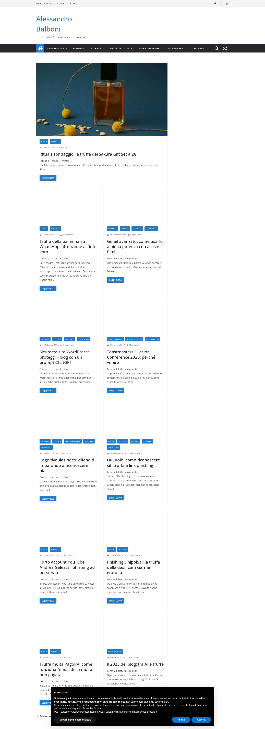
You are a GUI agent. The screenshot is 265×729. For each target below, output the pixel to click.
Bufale (44, 141)
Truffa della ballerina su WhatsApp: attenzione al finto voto (68, 246)
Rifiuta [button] (181, 719)
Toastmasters (152, 339)
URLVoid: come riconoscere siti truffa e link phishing (133, 462)
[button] (103, 48)
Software (137, 228)
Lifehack (124, 228)
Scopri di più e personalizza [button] (75, 719)
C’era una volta (57, 48)
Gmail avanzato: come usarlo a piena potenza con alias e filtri (135, 246)
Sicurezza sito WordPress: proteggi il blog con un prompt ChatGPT (64, 357)
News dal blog (119, 48)
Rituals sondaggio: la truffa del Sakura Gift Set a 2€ (88, 154)
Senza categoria (134, 339)
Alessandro (64, 147)
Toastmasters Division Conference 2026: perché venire (131, 357)
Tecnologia (175, 48)
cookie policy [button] (161, 701)
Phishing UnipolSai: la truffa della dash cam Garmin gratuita (133, 567)
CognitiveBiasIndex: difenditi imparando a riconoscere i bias (67, 465)
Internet (95, 48)
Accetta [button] (201, 719)
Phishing (78, 48)
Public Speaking (148, 48)
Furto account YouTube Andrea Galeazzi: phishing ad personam (67, 567)
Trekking (198, 48)
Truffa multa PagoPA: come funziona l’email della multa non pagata (66, 669)
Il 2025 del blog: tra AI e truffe (135, 664)
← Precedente (45, 716)
